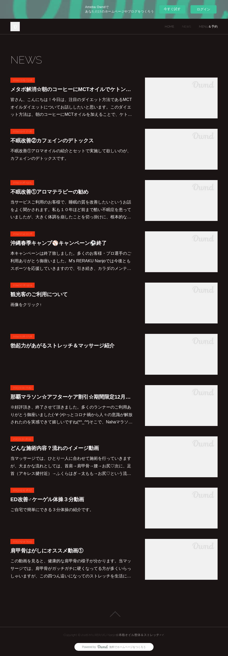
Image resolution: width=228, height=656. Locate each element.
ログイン (203, 9)
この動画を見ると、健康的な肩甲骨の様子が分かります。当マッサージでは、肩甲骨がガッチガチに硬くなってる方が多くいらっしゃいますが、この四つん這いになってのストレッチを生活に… (70, 568)
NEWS (186, 26)
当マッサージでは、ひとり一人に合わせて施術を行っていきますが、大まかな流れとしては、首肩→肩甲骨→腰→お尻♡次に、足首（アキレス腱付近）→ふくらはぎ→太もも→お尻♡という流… (70, 466)
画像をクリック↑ (26, 304)
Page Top (114, 614)
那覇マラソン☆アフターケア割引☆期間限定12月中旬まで (72, 397)
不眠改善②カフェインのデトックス (52, 140)
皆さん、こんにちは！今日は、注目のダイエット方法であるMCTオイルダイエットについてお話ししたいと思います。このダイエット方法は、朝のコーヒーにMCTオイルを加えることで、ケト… (71, 107)
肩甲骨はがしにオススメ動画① (46, 550)
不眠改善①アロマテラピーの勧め (49, 192)
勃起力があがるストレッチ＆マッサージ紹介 (62, 345)
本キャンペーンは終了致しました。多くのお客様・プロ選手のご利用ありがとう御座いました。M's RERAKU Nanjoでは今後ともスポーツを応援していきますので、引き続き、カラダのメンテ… (70, 261)
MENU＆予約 (208, 26)
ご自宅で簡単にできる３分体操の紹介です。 (52, 509)
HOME (169, 26)
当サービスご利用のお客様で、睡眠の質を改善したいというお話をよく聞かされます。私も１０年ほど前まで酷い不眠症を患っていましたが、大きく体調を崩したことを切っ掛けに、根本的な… (70, 209)
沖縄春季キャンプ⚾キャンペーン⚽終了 (58, 243)
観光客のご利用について (39, 294)
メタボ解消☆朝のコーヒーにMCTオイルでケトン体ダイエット (72, 89)
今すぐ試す (172, 9)
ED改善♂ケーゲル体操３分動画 (47, 499)
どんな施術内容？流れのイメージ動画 (54, 448)
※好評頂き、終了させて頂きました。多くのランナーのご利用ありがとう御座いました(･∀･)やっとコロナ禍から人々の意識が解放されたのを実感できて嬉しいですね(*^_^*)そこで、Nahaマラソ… (71, 414)
